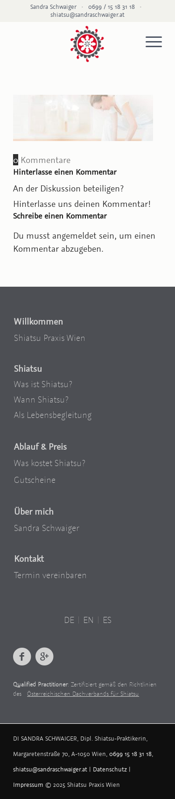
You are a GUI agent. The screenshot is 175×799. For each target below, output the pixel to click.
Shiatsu (28, 368)
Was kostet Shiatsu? (49, 462)
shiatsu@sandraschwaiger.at (87, 15)
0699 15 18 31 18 (130, 754)
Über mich (34, 511)
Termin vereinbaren (50, 574)
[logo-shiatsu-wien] (87, 43)
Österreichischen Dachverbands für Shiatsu (83, 694)
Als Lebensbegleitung (52, 414)
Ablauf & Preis (40, 446)
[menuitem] (149, 42)
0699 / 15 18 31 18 (111, 7)
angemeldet (74, 235)
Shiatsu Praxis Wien (49, 337)
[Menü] (149, 42)
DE (69, 619)
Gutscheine (35, 479)
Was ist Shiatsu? (43, 383)
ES (107, 619)
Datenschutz (110, 769)
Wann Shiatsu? (41, 399)
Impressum (28, 785)
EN (88, 619)
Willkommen (38, 321)
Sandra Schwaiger (46, 527)
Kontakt (29, 558)
